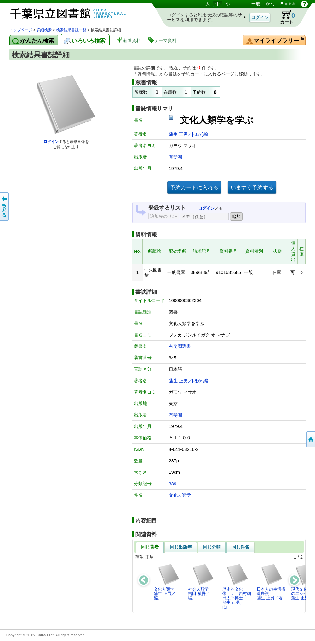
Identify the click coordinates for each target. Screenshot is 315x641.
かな (270, 3)
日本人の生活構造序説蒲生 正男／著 (271, 582)
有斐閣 (175, 156)
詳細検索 (44, 30)
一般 (255, 3)
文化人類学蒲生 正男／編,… (167, 582)
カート (284, 17)
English (287, 3)
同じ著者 (150, 546)
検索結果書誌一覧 (71, 30)
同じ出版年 (181, 546)
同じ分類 (211, 546)
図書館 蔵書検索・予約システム (75, 13)
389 (172, 483)
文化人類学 (180, 495)
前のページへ (4, 206)
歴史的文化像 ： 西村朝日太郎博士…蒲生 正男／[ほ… (236, 586)
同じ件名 (240, 546)
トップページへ (310, 439)
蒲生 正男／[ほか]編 (188, 134)
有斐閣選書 (180, 346)
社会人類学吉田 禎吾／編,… (201, 582)
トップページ (20, 30)
